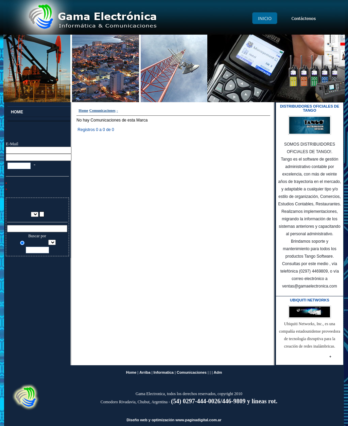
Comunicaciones (102, 110)
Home (83, 110)
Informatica (164, 372)
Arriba (144, 372)
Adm (218, 372)
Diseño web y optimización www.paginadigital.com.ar (174, 420)
